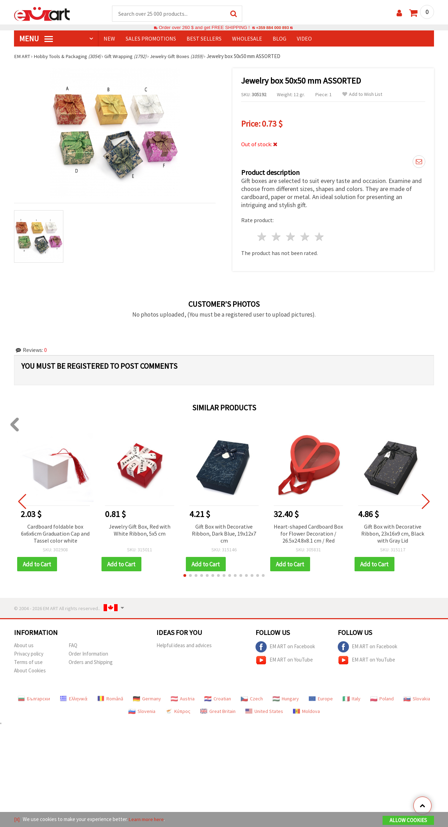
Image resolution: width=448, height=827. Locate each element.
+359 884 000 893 (272, 27)
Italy (351, 699)
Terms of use (28, 662)
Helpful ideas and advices (184, 646)
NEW (109, 38)
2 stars (277, 237)
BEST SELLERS (204, 38)
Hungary (286, 699)
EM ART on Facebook (285, 647)
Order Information (88, 654)
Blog (279, 38)
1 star (262, 237)
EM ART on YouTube (284, 660)
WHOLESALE (247, 38)
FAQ (73, 646)
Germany (147, 699)
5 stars (319, 237)
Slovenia (141, 712)
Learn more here (147, 819)
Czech (252, 699)
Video (304, 38)
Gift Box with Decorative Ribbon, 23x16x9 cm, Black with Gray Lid (392, 533)
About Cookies (30, 671)
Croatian (217, 699)
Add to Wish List (362, 94)
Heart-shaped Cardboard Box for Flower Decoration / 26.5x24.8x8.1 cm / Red (308, 533)
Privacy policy (28, 654)
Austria (183, 699)
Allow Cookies (408, 820)
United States (264, 711)
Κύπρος (177, 711)
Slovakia (417, 699)
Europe (321, 699)
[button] (184, 576)
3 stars (291, 237)
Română (110, 699)
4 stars (305, 237)
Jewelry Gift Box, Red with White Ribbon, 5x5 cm (139, 530)
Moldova (306, 711)
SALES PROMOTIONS (151, 38)
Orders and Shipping (91, 662)
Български (34, 699)
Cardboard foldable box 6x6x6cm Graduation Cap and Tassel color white (55, 533)
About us (24, 646)
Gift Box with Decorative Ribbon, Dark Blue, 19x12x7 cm (224, 533)
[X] (17, 819)
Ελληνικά (74, 699)
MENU (36, 39)
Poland (382, 699)
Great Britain (218, 711)
